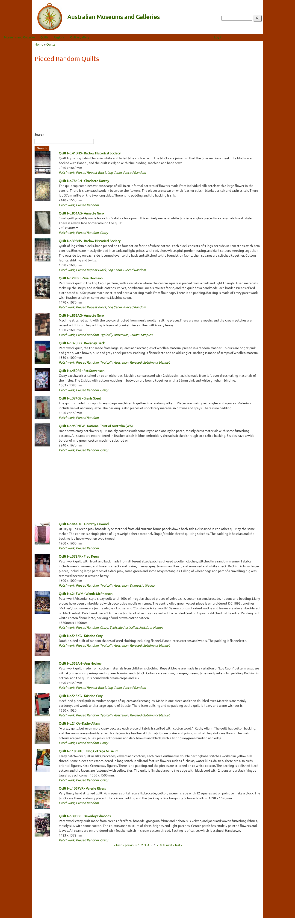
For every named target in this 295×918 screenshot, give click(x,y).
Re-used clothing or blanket (150, 362)
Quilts (77, 37)
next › (170, 845)
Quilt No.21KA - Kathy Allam (79, 723)
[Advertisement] (147, 99)
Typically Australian (114, 335)
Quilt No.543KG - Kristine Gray (81, 696)
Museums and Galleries (51, 37)
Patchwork (66, 172)
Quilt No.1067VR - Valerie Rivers (82, 788)
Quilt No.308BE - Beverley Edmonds (85, 816)
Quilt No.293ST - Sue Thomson (81, 278)
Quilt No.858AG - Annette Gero (81, 315)
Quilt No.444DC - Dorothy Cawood (84, 524)
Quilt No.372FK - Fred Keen (79, 556)
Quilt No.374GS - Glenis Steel (80, 398)
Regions (91, 37)
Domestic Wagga (142, 585)
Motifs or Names (151, 627)
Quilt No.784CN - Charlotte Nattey (84, 181)
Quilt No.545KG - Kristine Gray (81, 636)
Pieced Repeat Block (91, 172)
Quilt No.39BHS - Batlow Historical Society (90, 241)
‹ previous (130, 845)
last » (178, 845)
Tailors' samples (141, 335)
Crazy (104, 232)
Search (39, 134)
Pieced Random (134, 172)
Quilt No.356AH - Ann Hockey (80, 663)
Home (39, 44)
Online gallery (111, 37)
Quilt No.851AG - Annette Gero (81, 213)
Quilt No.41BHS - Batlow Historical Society (90, 153)
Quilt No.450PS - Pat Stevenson (81, 370)
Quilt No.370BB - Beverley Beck (82, 343)
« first (118, 845)
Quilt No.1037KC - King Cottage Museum (88, 751)
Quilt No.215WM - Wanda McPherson (85, 593)
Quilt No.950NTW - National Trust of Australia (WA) (96, 426)
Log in (250, 37)
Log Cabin (114, 172)
